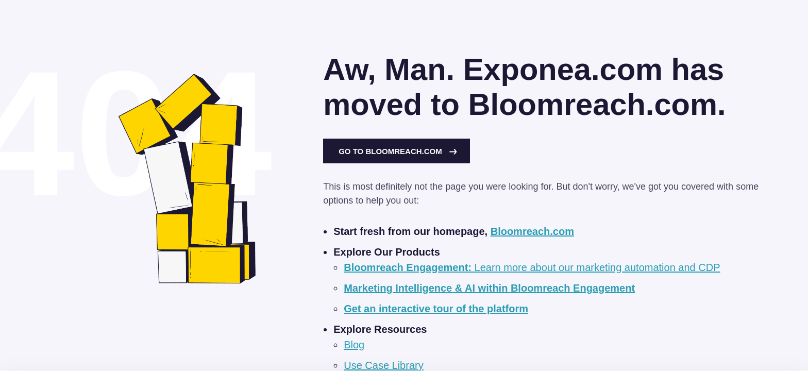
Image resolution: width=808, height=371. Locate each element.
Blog (354, 344)
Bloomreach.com (532, 231)
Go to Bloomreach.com (398, 151)
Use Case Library (384, 365)
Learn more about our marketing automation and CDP (532, 267)
